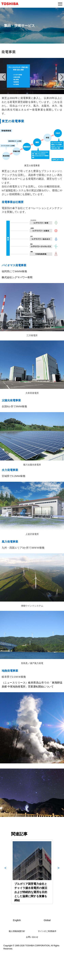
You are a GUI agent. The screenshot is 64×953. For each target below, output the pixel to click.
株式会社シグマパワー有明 (17, 277)
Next (61, 77)
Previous (5, 872)
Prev (3, 77)
